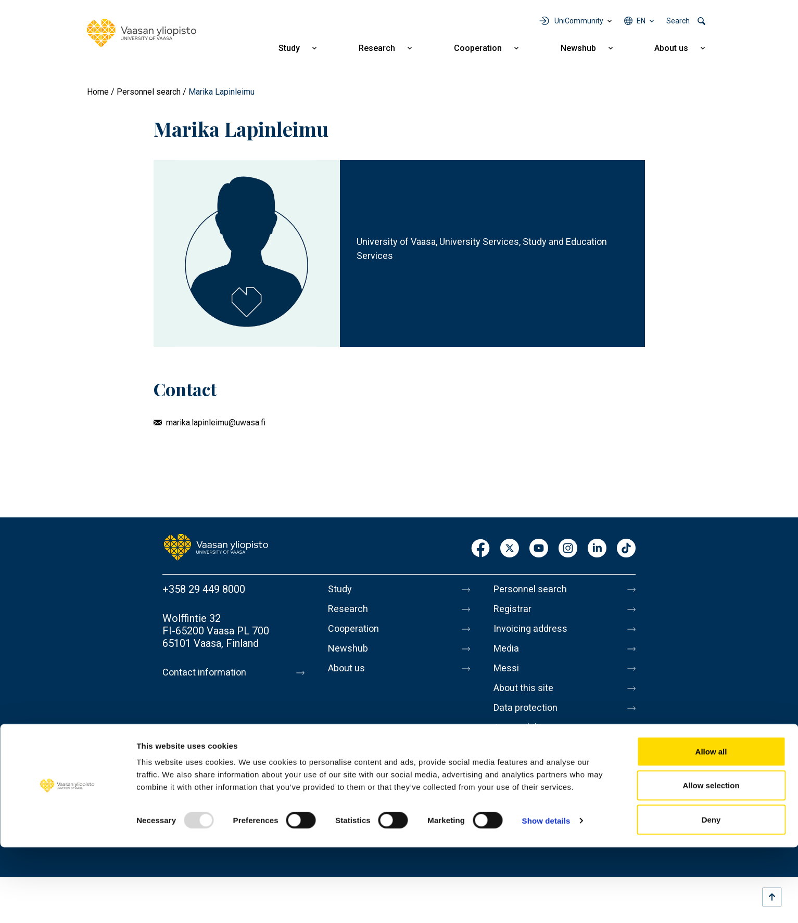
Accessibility (522, 742)
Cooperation (478, 48)
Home (98, 92)
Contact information (208, 672)
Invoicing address (533, 633)
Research (377, 48)
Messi (507, 676)
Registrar (514, 611)
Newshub (578, 48)
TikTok (626, 549)
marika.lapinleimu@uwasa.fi (215, 422)
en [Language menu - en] (641, 21)
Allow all (711, 827)
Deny (711, 895)
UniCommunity (579, 21)
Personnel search (149, 92)
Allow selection (710, 861)
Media (507, 654)
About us (671, 48)
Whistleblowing (528, 764)
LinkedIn (597, 549)
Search (678, 21)
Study (289, 48)
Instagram (568, 549)
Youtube (538, 549)
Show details (546, 896)
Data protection (529, 720)
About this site (526, 698)
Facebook (480, 549)
